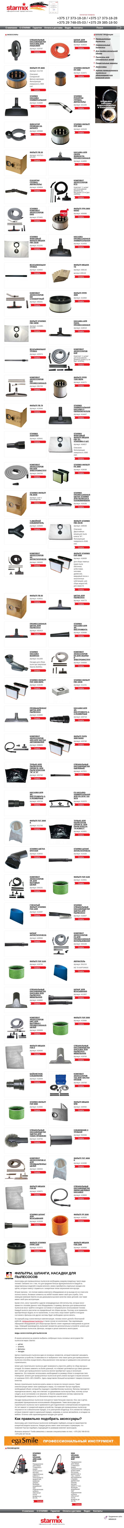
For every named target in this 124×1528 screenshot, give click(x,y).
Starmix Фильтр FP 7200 (82, 69)
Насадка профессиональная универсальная (84, 239)
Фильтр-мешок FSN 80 (37, 1187)
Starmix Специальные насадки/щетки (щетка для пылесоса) (82, 909)
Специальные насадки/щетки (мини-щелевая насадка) (82, 1189)
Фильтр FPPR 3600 (80, 294)
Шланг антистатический (39, 934)
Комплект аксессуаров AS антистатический (39, 556)
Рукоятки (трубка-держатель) (36, 182)
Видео (68, 28)
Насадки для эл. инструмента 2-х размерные (38, 795)
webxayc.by (112, 1519)
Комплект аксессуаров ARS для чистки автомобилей (38, 739)
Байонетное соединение (36, 1075)
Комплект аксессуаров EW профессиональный (40, 380)
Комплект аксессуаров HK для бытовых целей (36, 881)
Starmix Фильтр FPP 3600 (82, 125)
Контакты (78, 28)
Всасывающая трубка (38, 266)
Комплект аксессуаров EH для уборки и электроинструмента (85, 656)
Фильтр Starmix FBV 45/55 (38, 322)
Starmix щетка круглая (37, 850)
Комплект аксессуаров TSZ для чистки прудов (81, 1077)
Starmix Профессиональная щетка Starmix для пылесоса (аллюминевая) (84, 496)
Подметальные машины (107, 63)
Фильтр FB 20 (36, 152)
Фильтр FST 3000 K (38, 822)
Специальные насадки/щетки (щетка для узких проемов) (38, 1133)
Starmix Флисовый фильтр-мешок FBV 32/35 (37, 239)
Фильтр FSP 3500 (82, 1017)
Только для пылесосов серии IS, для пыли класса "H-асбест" (80, 824)
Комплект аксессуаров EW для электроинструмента (41, 467)
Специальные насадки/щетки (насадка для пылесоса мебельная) (38, 993)
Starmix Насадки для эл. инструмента (80, 627)
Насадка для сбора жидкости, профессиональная (84, 155)
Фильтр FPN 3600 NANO (82, 209)
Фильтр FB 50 (36, 595)
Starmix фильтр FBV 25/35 (82, 681)
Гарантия (37, 28)
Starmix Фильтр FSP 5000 (38, 1103)
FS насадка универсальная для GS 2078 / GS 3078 (82, 795)
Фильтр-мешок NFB (81, 1103)
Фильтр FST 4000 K (82, 1159)
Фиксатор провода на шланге (36, 126)
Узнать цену (37, 52)
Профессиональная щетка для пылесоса (40, 626)
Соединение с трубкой (81, 1131)
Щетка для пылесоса (79, 596)
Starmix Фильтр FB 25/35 (38, 494)
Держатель (79, 961)
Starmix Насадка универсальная (38, 98)
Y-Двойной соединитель (37, 522)
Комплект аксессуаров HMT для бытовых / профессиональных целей (40, 1022)
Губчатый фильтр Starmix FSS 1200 (38, 907)
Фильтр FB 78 (36, 405)
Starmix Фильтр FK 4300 (82, 466)
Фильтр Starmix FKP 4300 (82, 554)
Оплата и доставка (53, 28)
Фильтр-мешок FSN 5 (37, 1047)
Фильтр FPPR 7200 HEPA (80, 378)
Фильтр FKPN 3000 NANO (80, 737)
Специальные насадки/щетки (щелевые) (82, 766)
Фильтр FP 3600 (37, 68)
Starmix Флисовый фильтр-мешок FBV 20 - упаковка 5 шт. (81, 437)
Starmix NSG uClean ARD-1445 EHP (37, 1457)
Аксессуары (101, 67)
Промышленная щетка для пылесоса (38, 710)
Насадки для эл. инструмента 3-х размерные (81, 711)
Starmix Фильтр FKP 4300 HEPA (38, 681)
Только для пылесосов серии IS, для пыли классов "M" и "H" (37, 768)
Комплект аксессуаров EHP (80, 351)
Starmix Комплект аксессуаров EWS (36, 211)
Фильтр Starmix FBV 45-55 (82, 522)
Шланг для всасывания (80, 41)
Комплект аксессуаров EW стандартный (37, 296)
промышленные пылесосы (32, 1321)
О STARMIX (24, 28)
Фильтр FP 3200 (81, 1214)
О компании (11, 28)
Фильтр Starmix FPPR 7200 (38, 1243)
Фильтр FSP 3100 (82, 877)
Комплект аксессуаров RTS (80, 182)
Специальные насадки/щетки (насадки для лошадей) (38, 43)
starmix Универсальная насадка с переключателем (83, 408)
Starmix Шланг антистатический (83, 850)
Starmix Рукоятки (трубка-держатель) (80, 99)
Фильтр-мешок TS (81, 266)
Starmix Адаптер (34, 435)
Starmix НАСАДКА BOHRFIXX (34, 654)
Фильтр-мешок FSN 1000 (81, 1243)
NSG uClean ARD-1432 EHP (75, 1456)
